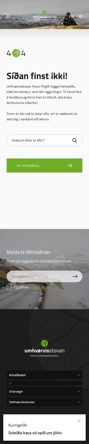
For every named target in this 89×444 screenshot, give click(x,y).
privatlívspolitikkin (43, 287)
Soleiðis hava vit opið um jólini (45, 432)
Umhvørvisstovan (22, 401)
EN (71, 16)
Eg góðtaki (31, 287)
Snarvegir (16, 391)
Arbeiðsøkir (17, 374)
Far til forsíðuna (28, 165)
